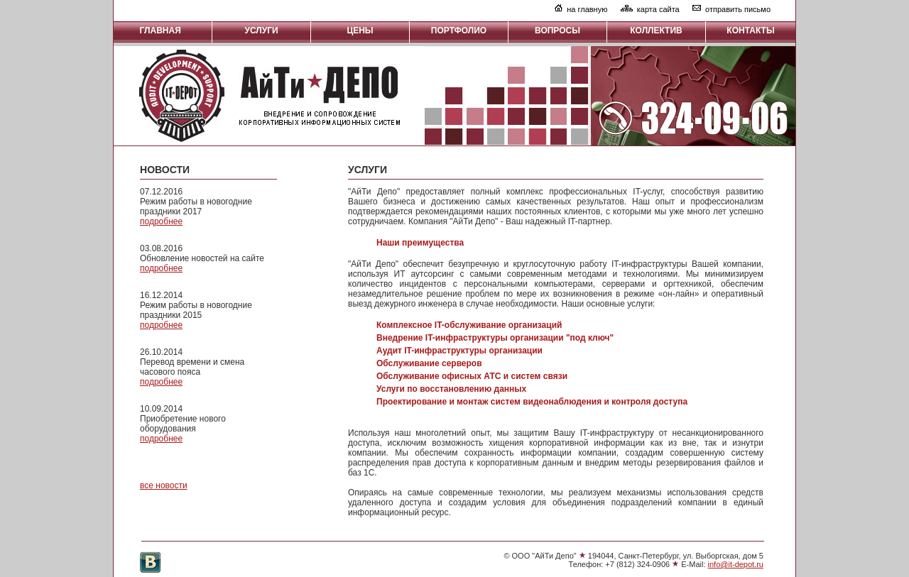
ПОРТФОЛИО (458, 30)
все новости (163, 485)
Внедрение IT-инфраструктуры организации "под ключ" (495, 338)
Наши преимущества (420, 243)
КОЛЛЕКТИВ (656, 30)
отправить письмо (738, 9)
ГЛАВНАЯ (163, 30)
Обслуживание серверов (429, 363)
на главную (587, 9)
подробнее (161, 221)
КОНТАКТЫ (750, 30)
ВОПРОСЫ (557, 30)
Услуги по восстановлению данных (451, 389)
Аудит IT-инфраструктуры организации (459, 351)
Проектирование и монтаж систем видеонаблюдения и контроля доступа (531, 402)
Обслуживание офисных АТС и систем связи (471, 376)
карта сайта (658, 9)
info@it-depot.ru (735, 564)
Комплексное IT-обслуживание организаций (469, 325)
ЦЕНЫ (360, 30)
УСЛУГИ (261, 30)
